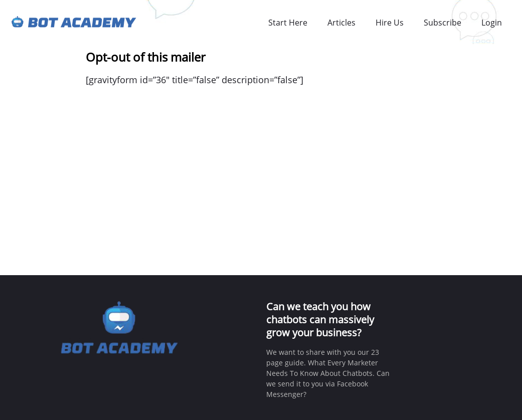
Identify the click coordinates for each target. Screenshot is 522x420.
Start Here (287, 22)
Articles (341, 22)
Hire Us (390, 22)
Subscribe (442, 22)
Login (491, 22)
